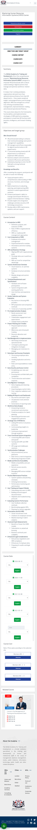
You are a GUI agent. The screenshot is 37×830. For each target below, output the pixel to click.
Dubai (16, 782)
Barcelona (18, 779)
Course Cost (17, 63)
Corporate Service (28, 792)
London (17, 776)
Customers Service (28, 787)
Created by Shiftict (19, 823)
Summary (18, 46)
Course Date (17, 59)
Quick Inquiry (18, 27)
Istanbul (17, 786)
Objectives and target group (17, 51)
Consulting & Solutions (8, 794)
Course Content (18, 55)
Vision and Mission (7, 780)
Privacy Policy (27, 777)
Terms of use (27, 782)
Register (18, 34)
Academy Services (7, 789)
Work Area (7, 784)
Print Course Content (18, 30)
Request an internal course (18, 23)
